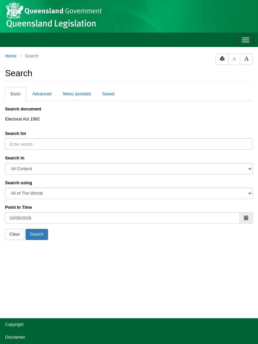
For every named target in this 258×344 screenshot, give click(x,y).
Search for (15, 133)
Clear (14, 234)
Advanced (41, 93)
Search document (23, 108)
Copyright (14, 324)
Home (10, 55)
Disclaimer (15, 337)
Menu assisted (77, 93)
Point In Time (18, 207)
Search (37, 234)
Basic (15, 93)
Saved (108, 93)
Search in (15, 157)
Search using (18, 182)
